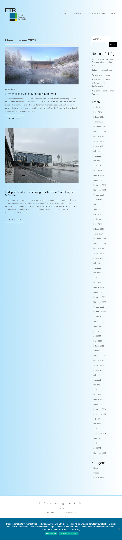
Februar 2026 (98, 117)
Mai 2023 (97, 273)
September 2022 (99, 312)
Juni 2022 (97, 326)
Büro (66, 13)
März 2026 (97, 112)
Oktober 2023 (98, 248)
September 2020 (99, 414)
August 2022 (98, 317)
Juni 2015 (97, 438)
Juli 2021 (96, 375)
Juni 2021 (97, 380)
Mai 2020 (97, 424)
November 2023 (99, 244)
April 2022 (97, 336)
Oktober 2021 (98, 360)
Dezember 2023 (99, 239)
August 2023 (98, 258)
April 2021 (97, 390)
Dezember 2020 (99, 409)
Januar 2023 (98, 292)
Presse (96, 473)
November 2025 (99, 132)
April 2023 (97, 278)
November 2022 (99, 302)
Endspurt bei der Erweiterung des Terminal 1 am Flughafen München (41, 194)
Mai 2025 (97, 161)
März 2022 (97, 341)
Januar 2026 (98, 122)
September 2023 (99, 253)
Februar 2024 (98, 229)
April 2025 (97, 166)
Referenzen (79, 13)
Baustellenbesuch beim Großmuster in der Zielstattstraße (101, 83)
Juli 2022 (96, 321)
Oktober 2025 (98, 136)
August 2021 (98, 370)
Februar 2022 (98, 346)
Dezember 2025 (99, 127)
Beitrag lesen (15, 118)
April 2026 (97, 107)
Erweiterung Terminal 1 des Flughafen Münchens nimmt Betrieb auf (102, 62)
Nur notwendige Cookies (68, 533)
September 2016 (99, 433)
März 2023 (97, 283)
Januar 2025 (98, 180)
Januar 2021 (98, 404)
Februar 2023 (98, 287)
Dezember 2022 (99, 297)
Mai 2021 (97, 385)
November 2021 (99, 356)
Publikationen (98, 478)
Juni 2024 (97, 209)
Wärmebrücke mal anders (102, 75)
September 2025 (99, 141)
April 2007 (97, 448)
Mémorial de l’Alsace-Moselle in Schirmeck (31, 94)
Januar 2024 (98, 234)
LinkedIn (61, 508)
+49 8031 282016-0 (61, 517)
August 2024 (98, 200)
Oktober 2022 (98, 307)
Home (57, 13)
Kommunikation (97, 13)
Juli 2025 (96, 151)
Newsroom (97, 468)
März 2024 (97, 224)
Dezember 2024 (99, 185)
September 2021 (99, 365)
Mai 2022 (97, 331)
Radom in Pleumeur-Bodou (102, 70)
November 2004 (99, 453)
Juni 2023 (97, 268)
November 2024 (99, 190)
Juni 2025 (97, 156)
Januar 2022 (98, 351)
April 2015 (97, 443)
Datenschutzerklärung (70, 529)
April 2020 (97, 429)
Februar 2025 (98, 175)
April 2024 (97, 219)
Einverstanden (51, 533)
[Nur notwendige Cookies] (119, 529)
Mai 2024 (97, 214)
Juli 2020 (96, 419)
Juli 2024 (96, 205)
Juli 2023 (96, 263)
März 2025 (97, 171)
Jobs (112, 13)
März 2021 (97, 395)
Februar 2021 (98, 399)
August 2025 (98, 146)
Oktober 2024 (98, 195)
